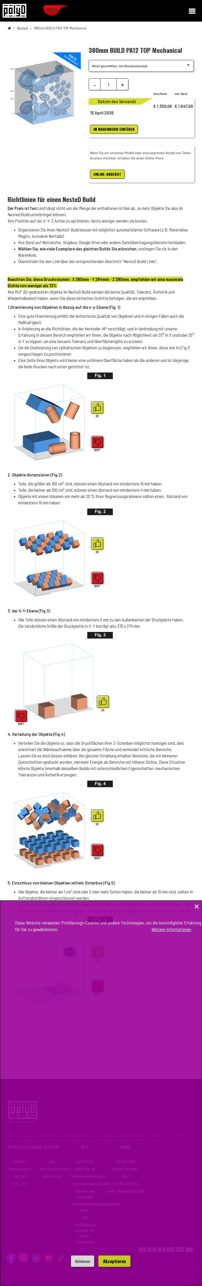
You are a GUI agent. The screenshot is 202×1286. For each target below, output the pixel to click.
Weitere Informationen (171, 929)
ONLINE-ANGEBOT (107, 174)
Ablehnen (82, 1261)
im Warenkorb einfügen (113, 129)
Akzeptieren (114, 1261)
